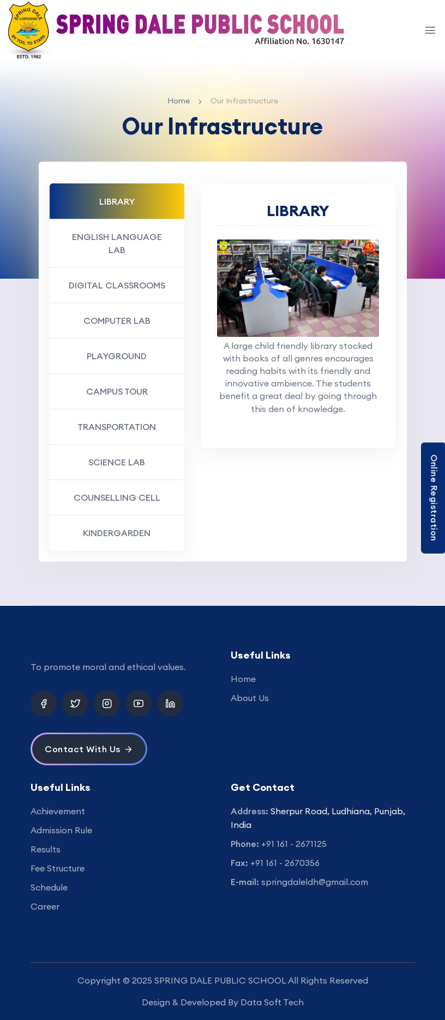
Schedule (49, 887)
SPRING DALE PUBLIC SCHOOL (220, 980)
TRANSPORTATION (116, 426)
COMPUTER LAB (117, 320)
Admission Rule (61, 830)
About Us (250, 697)
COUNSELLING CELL (117, 497)
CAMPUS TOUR (117, 391)
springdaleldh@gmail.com (314, 881)
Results (46, 849)
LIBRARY (117, 201)
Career (45, 906)
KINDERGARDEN (117, 532)
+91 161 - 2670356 (285, 862)
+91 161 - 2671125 (294, 843)
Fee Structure (58, 868)
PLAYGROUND (117, 356)
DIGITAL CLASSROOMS (117, 285)
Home (178, 101)
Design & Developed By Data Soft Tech (223, 1002)
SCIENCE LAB (116, 462)
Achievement (58, 811)
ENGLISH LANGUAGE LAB (117, 243)
